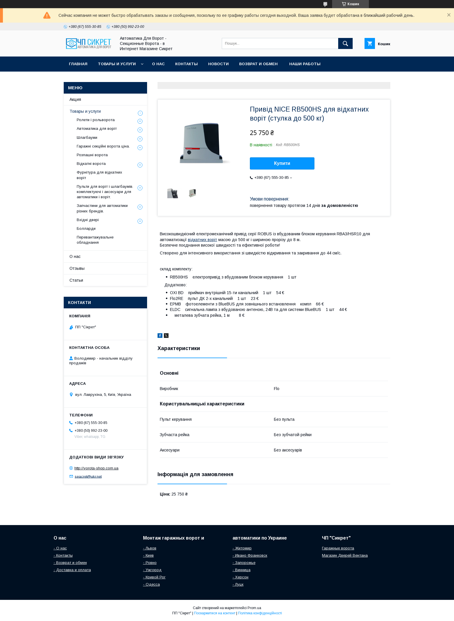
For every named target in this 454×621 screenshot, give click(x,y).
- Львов (149, 548)
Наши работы (305, 64)
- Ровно (150, 562)
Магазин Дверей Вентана (345, 555)
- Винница (241, 570)
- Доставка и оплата (72, 570)
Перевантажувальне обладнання (95, 240)
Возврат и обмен (259, 64)
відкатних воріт (202, 239)
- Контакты (63, 555)
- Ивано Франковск (250, 555)
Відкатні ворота (91, 163)
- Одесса (151, 584)
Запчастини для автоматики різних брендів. (102, 208)
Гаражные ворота (338, 548)
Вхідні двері (88, 220)
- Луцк (238, 584)
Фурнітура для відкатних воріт (99, 175)
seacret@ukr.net (88, 476)
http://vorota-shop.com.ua (96, 468)
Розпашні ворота (92, 155)
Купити (282, 163)
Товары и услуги (117, 64)
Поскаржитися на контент (214, 613)
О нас (158, 64)
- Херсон (240, 577)
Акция (75, 99)
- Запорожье (244, 562)
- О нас (60, 548)
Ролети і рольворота (96, 120)
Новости (218, 64)
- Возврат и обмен (70, 562)
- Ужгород (152, 570)
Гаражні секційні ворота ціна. (103, 146)
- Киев (148, 555)
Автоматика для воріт (97, 128)
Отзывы (77, 268)
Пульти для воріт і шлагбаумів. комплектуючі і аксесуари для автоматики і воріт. (105, 191)
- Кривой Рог (154, 577)
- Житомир (242, 548)
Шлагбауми (87, 137)
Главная (78, 64)
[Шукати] (345, 43)
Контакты (186, 64)
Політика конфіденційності (260, 613)
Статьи (76, 280)
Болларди (86, 228)
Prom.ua (254, 608)
